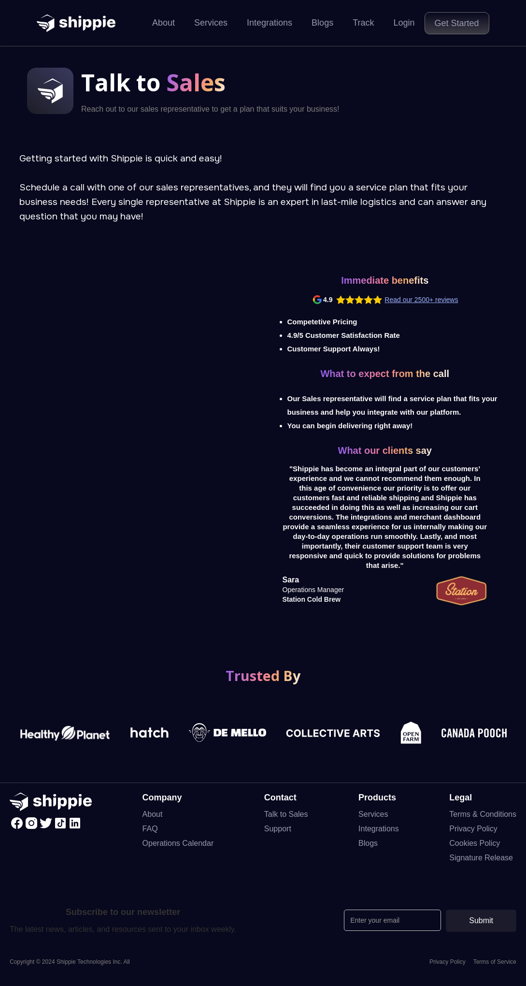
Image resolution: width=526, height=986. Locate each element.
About (163, 23)
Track (363, 23)
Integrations (269, 23)
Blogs (322, 23)
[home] (76, 23)
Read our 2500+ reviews (421, 300)
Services (210, 23)
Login (403, 23)
